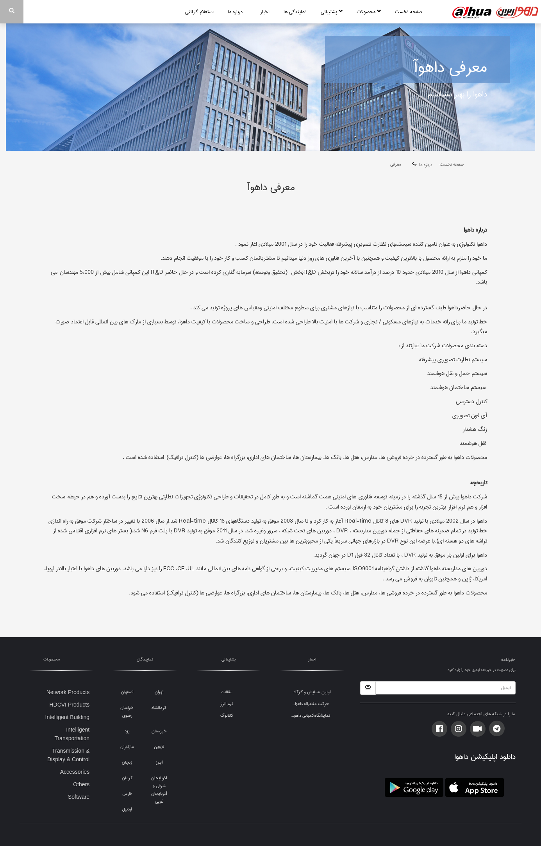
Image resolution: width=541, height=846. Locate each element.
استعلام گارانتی (199, 11)
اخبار (265, 11)
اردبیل (127, 809)
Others (81, 784)
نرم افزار (226, 704)
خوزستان (159, 731)
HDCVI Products (69, 704)
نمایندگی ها (295, 11)
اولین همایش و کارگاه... (310, 692)
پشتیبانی (332, 11)
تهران (159, 692)
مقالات (226, 692)
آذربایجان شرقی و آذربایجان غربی (159, 789)
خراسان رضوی (127, 711)
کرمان (127, 778)
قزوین (159, 746)
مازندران (127, 746)
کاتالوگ (226, 715)
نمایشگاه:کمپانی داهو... (310, 715)
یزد (127, 731)
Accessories (74, 772)
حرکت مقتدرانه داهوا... (310, 704)
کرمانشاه (159, 707)
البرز (159, 762)
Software (78, 797)
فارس (127, 793)
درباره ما (237, 11)
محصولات (369, 11)
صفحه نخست (408, 11)
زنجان (127, 762)
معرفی (395, 164)
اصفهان (127, 692)
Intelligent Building (67, 717)
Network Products (67, 692)
